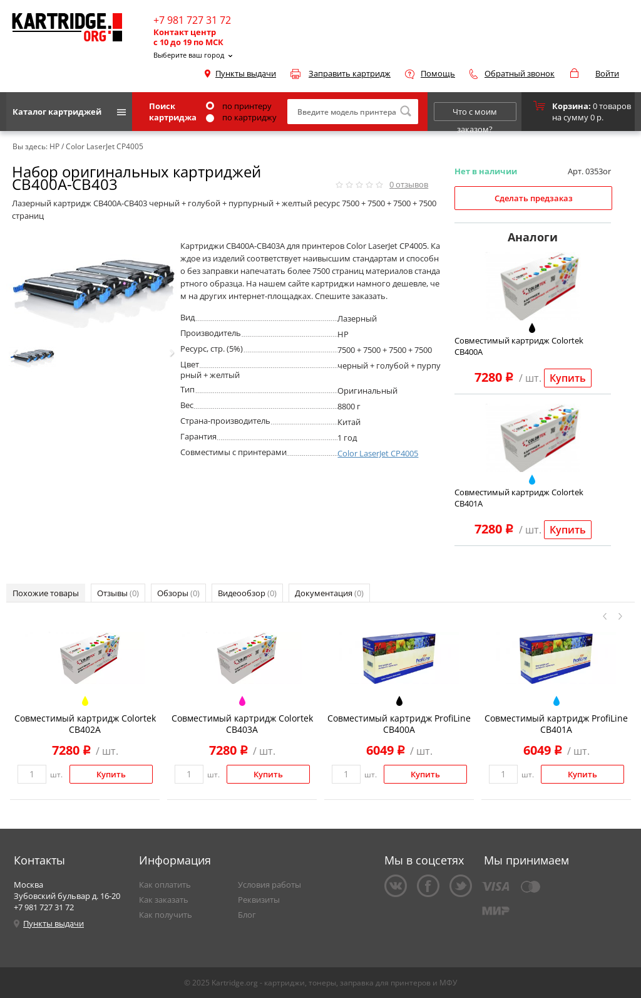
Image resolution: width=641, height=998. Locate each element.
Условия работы (269, 884)
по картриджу (241, 117)
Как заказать (163, 899)
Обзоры (178, 593)
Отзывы (118, 593)
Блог (247, 914)
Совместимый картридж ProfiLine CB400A (399, 723)
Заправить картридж (350, 73)
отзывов (408, 184)
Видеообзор (247, 593)
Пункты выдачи (245, 73)
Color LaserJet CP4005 (377, 453)
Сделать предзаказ (534, 198)
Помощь (438, 73)
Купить (568, 378)
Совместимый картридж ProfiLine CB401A (556, 723)
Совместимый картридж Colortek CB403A (242, 723)
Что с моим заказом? (475, 113)
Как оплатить (165, 884)
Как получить (165, 914)
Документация (329, 593)
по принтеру (239, 106)
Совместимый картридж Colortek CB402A (85, 723)
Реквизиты (259, 899)
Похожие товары (46, 593)
